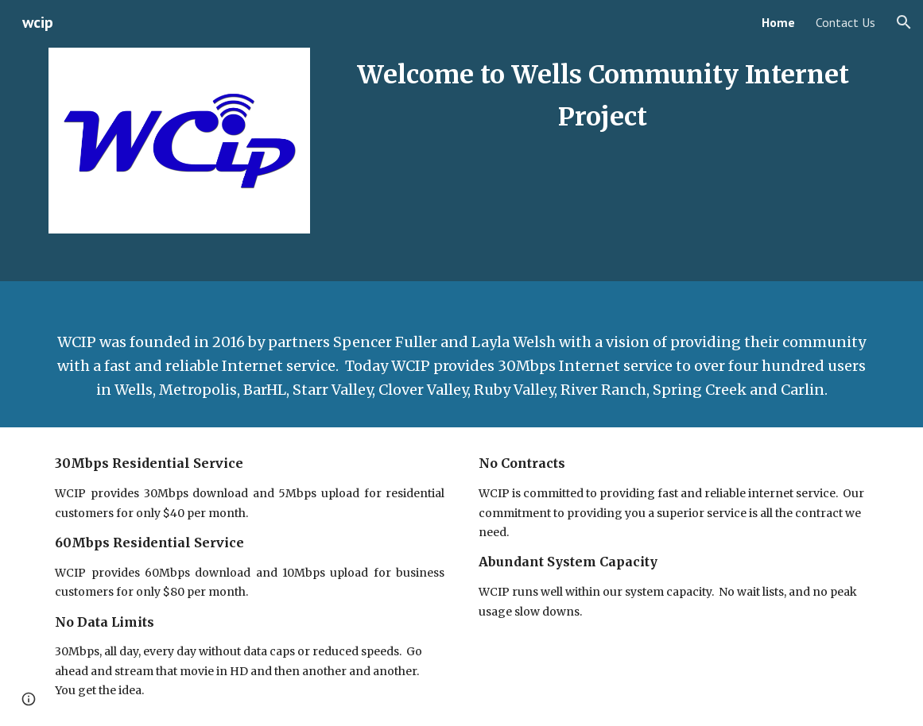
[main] (602, 96)
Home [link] (778, 22)
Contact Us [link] (845, 22)
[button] (904, 22)
